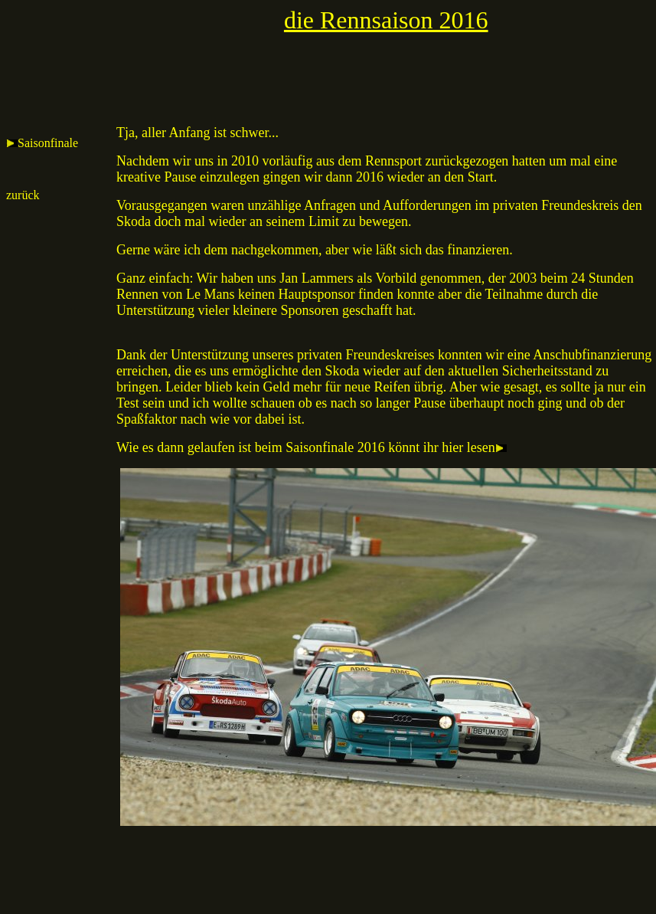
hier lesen (476, 447)
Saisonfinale (42, 142)
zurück (23, 194)
